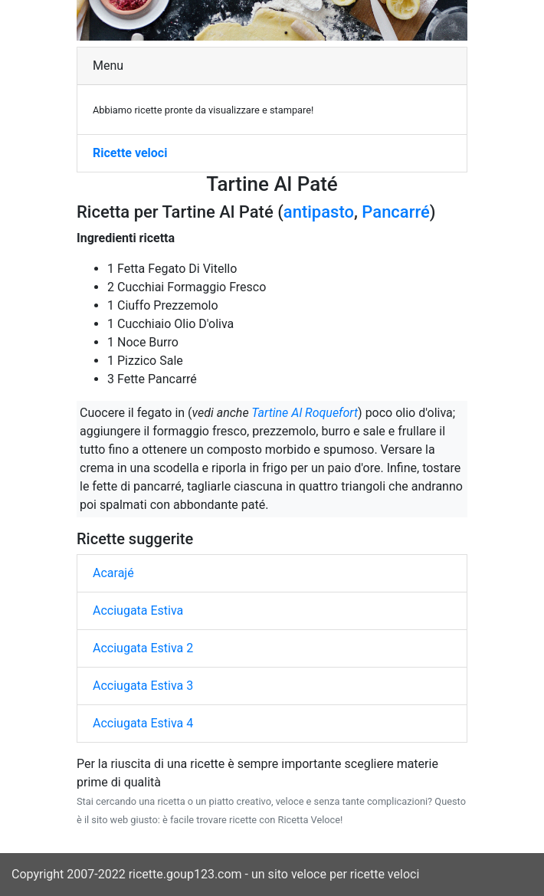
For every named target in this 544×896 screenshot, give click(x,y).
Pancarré (396, 212)
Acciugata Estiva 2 (143, 648)
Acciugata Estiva (138, 610)
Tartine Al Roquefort (304, 412)
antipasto (318, 212)
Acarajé (113, 573)
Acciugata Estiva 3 (143, 685)
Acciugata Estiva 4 (143, 723)
